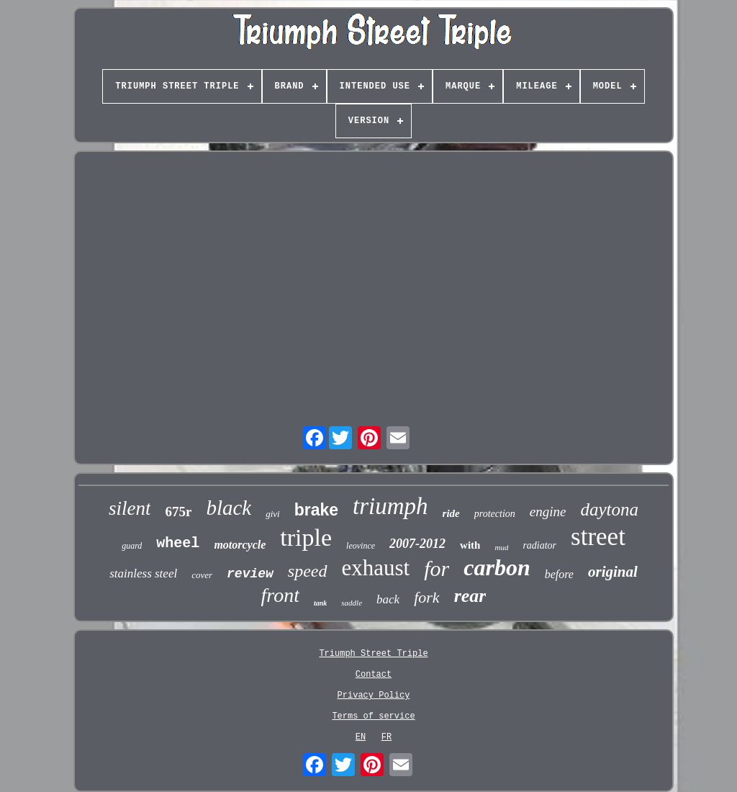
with (470, 545)
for (436, 568)
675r (178, 511)
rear (470, 595)
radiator (539, 545)
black (228, 507)
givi (273, 513)
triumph (390, 506)
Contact (374, 675)
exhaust (376, 567)
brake (316, 509)
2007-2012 (417, 543)
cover (201, 575)
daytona (609, 509)
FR (386, 737)
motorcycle (240, 545)
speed (307, 571)
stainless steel (143, 573)
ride (451, 513)
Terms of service (373, 716)
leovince (360, 546)
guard (132, 546)
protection (494, 513)
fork (426, 597)
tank (320, 603)
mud (501, 547)
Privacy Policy (374, 695)
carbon (497, 567)
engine (548, 511)
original (613, 571)
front (280, 595)
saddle (351, 602)
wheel (177, 543)
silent (130, 508)
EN (361, 737)
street (598, 537)
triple (306, 537)
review (250, 574)
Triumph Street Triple (373, 654)
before (559, 574)
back (387, 599)
